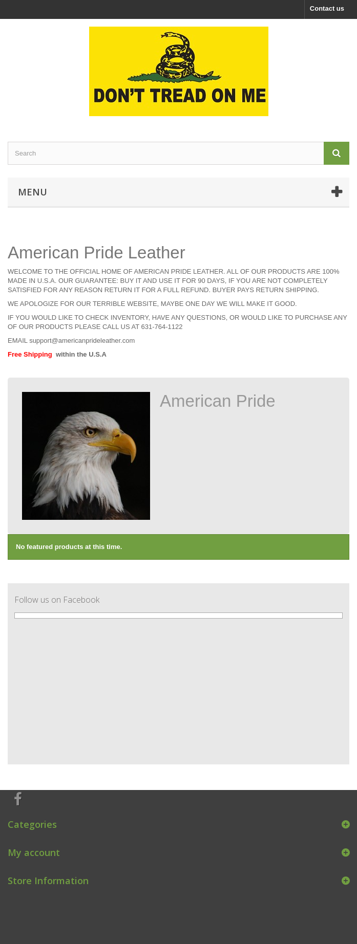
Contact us (327, 8)
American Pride (218, 400)
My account (34, 852)
